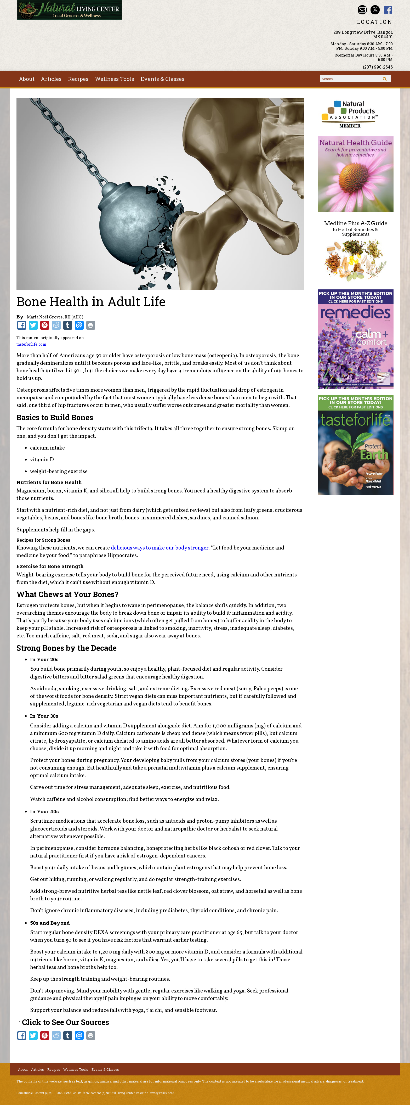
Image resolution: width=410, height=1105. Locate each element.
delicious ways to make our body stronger (159, 548)
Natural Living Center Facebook (388, 9)
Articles (51, 78)
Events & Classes (162, 78)
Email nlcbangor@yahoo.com (362, 9)
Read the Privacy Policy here (155, 1093)
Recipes (78, 78)
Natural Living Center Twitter (375, 9)
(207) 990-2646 (378, 67)
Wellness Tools (114, 78)
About (27, 78)
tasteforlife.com (31, 344)
